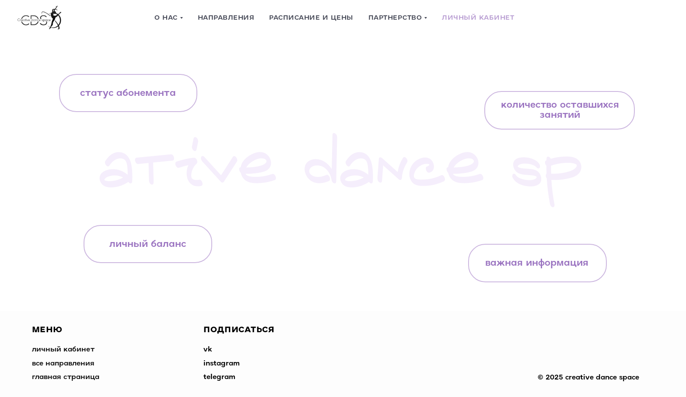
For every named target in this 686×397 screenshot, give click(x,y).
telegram (219, 377)
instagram (221, 363)
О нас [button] (166, 18)
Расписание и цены (311, 18)
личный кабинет (63, 349)
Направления (226, 18)
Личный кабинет (478, 18)
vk (207, 349)
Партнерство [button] (395, 18)
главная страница (65, 377)
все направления (63, 363)
